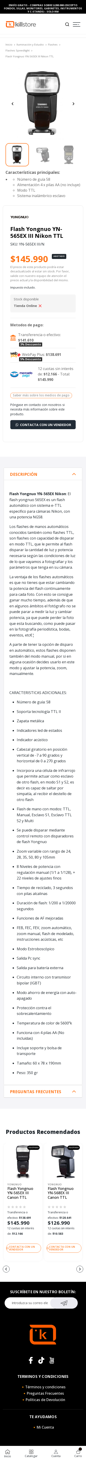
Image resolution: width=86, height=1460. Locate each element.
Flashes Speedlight (18, 50)
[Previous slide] (12, 103)
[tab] (43, 474)
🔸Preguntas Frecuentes (43, 1393)
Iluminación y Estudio (30, 44)
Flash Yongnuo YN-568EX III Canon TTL (61, 1193)
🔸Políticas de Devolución (43, 1399)
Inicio (9, 44)
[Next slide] (73, 103)
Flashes (53, 44)
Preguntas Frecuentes (35, 1091)
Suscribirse (64, 1302)
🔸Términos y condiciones (43, 1387)
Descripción (23, 474)
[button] (6, 1269)
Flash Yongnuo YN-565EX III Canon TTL (20, 1193)
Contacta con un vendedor (43, 425)
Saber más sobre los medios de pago (41, 395)
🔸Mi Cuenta (43, 1427)
